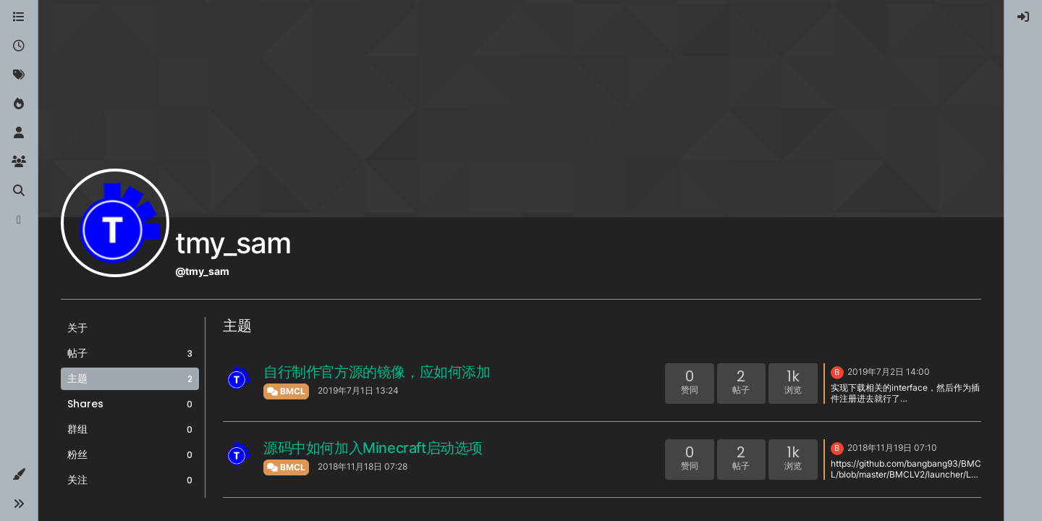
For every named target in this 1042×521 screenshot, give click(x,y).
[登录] (1023, 17)
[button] (19, 474)
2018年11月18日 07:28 (362, 466)
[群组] (19, 162)
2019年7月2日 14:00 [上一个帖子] (888, 371)
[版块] (19, 17)
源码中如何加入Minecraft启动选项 (373, 448)
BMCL (286, 391)
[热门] (19, 104)
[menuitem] (1023, 17)
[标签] (19, 75)
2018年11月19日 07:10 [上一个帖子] (892, 447)
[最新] (19, 46)
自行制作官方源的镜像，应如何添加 (377, 372)
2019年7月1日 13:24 (358, 390)
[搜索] (19, 191)
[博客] (19, 220)
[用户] (19, 133)
